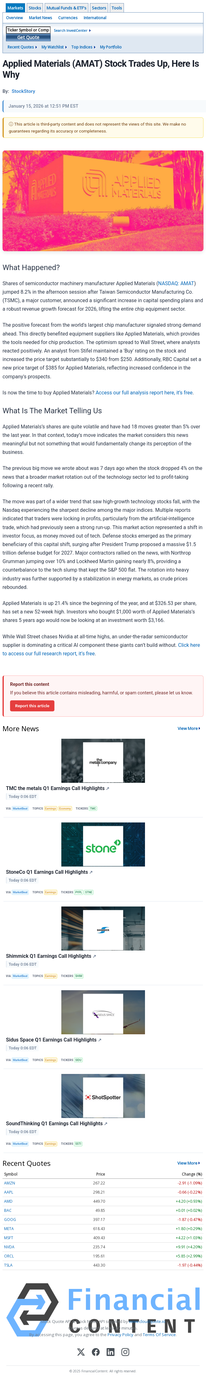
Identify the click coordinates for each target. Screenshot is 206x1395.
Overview (14, 17)
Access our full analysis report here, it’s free (144, 393)
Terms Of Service (159, 1334)
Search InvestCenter (70, 30)
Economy (65, 808)
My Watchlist (53, 47)
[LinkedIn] (110, 1353)
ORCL (9, 1256)
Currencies (67, 17)
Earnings (50, 808)
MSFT (8, 1237)
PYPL (78, 892)
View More (188, 728)
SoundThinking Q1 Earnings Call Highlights (57, 1124)
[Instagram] (125, 1353)
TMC (93, 808)
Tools (117, 8)
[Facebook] (95, 1353)
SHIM (78, 976)
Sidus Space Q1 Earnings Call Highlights (54, 1040)
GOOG (10, 1219)
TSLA (8, 1265)
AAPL (8, 1192)
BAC (8, 1210)
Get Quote (28, 37)
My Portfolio (111, 47)
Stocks (35, 8)
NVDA (9, 1247)
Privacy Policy (120, 1334)
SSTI (78, 1143)
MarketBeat (20, 808)
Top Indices (81, 47)
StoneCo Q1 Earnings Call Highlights (49, 872)
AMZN (9, 1183)
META (9, 1228)
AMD (8, 1201)
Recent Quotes (21, 47)
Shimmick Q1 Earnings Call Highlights (51, 956)
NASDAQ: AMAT (176, 283)
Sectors (99, 8)
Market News (40, 17)
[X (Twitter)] (81, 1353)
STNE (88, 892)
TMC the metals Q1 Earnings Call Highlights (57, 788)
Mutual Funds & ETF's (66, 8)
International (95, 17)
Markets (15, 8)
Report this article (32, 705)
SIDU (78, 1060)
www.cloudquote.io (147, 1321)
